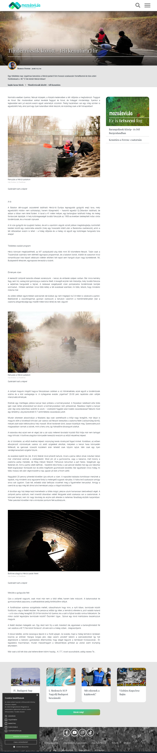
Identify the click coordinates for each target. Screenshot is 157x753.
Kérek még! (78, 712)
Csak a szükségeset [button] (21, 742)
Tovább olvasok (19, 712)
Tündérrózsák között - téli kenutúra (44, 85)
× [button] (37, 695)
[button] (21, 746)
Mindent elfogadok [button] (20, 736)
